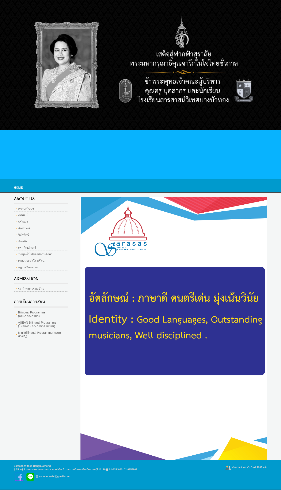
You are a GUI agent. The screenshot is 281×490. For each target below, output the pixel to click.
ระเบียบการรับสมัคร (31, 288)
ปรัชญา (23, 221)
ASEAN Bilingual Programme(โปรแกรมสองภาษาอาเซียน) (37, 324)
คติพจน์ (23, 215)
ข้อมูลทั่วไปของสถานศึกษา (35, 254)
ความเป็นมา (26, 209)
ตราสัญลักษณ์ (27, 247)
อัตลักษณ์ (24, 228)
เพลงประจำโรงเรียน (31, 260)
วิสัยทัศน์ (23, 234)
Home (18, 187)
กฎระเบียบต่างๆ (28, 267)
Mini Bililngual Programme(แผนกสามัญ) (39, 334)
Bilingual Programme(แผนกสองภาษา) (32, 314)
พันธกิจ (22, 241)
